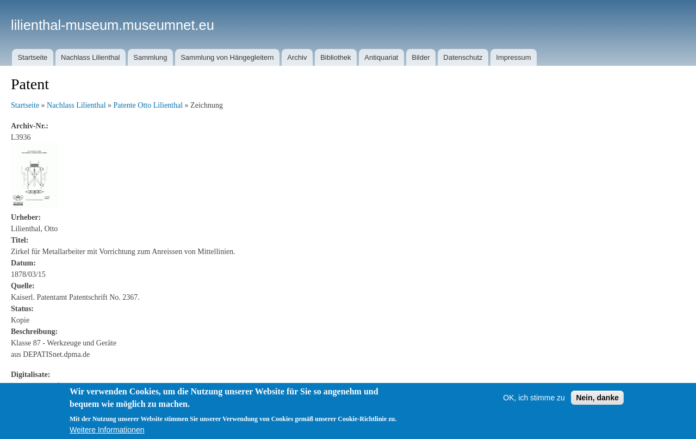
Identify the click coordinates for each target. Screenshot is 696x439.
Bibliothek (335, 57)
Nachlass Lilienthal (90, 57)
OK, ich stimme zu (534, 397)
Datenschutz (462, 57)
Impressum (513, 57)
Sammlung (150, 57)
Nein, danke (597, 397)
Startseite (32, 57)
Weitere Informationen (107, 429)
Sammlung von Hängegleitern (227, 57)
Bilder (421, 57)
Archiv (297, 57)
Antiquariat (381, 57)
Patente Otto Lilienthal (148, 105)
